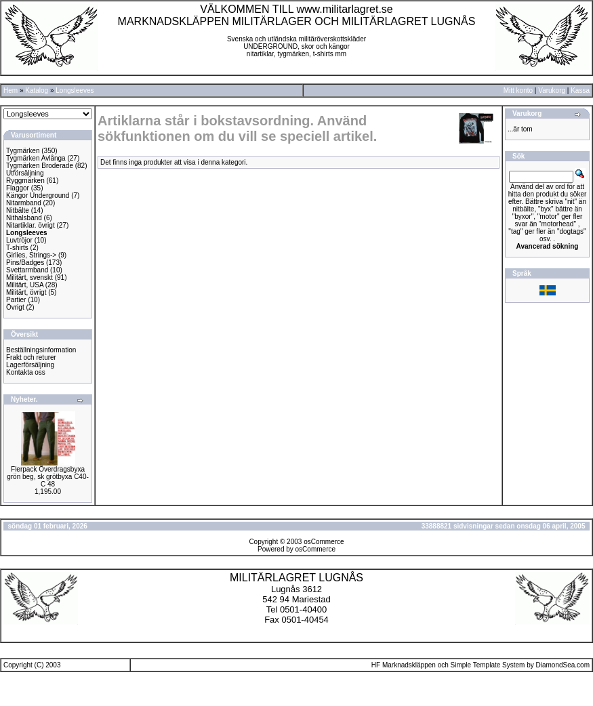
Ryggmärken (25, 180)
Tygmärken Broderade (39, 165)
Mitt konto (518, 90)
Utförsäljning (25, 173)
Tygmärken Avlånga (36, 158)
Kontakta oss (25, 372)
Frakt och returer (31, 357)
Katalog (36, 90)
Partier (16, 300)
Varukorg (551, 90)
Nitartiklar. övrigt (30, 225)
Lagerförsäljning (30, 365)
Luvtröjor (19, 240)
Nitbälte (17, 210)
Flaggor (17, 188)
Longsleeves (75, 90)
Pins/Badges (25, 262)
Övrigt (15, 307)
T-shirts (17, 247)
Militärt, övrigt (26, 292)
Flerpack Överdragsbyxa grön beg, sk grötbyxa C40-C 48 (48, 476)
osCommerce (324, 541)
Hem (10, 90)
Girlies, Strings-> (31, 255)
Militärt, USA (24, 285)
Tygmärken (22, 150)
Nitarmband (23, 203)
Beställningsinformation (41, 350)
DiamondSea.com (563, 665)
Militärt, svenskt (29, 277)
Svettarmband (27, 270)
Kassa (580, 90)
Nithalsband (24, 218)
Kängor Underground (37, 195)
